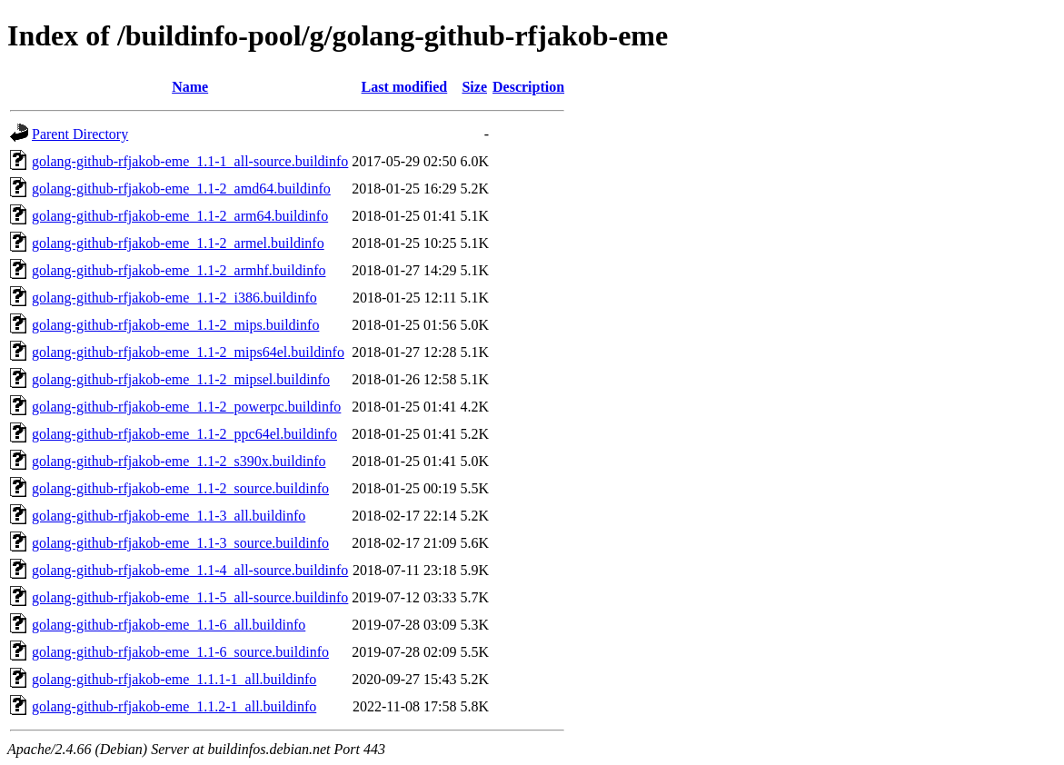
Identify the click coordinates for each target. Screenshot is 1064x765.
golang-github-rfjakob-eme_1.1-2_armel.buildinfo (178, 243)
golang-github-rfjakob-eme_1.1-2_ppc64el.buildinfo (184, 434)
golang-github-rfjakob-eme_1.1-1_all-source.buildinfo (190, 161)
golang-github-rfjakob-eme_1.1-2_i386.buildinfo (174, 297)
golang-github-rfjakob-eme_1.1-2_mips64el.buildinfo (188, 352)
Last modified (405, 86)
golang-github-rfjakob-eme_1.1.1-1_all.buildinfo (174, 679)
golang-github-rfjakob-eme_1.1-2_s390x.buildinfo (179, 461)
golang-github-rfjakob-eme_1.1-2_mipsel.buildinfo (181, 379)
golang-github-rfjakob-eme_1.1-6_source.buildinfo (180, 652)
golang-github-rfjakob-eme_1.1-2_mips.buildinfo (175, 325)
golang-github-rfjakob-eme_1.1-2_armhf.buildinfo (178, 270)
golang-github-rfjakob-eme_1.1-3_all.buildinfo (168, 515)
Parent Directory (80, 134)
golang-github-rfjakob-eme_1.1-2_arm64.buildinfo (180, 216)
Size (474, 86)
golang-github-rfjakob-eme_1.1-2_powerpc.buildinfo (186, 406)
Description (528, 86)
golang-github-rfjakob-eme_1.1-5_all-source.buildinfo (190, 597)
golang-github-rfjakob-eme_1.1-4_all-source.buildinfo (190, 570)
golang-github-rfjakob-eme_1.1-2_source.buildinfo (180, 488)
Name (190, 86)
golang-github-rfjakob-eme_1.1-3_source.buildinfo (180, 543)
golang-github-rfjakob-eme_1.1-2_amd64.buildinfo (181, 188)
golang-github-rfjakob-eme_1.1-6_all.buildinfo (168, 624)
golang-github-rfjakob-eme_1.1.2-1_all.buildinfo (174, 706)
